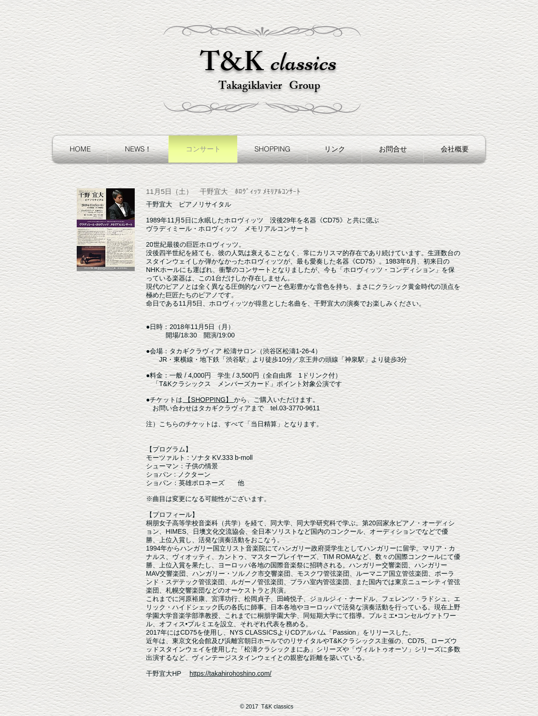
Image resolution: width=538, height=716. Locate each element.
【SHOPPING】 (208, 399)
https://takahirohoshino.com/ (230, 673)
